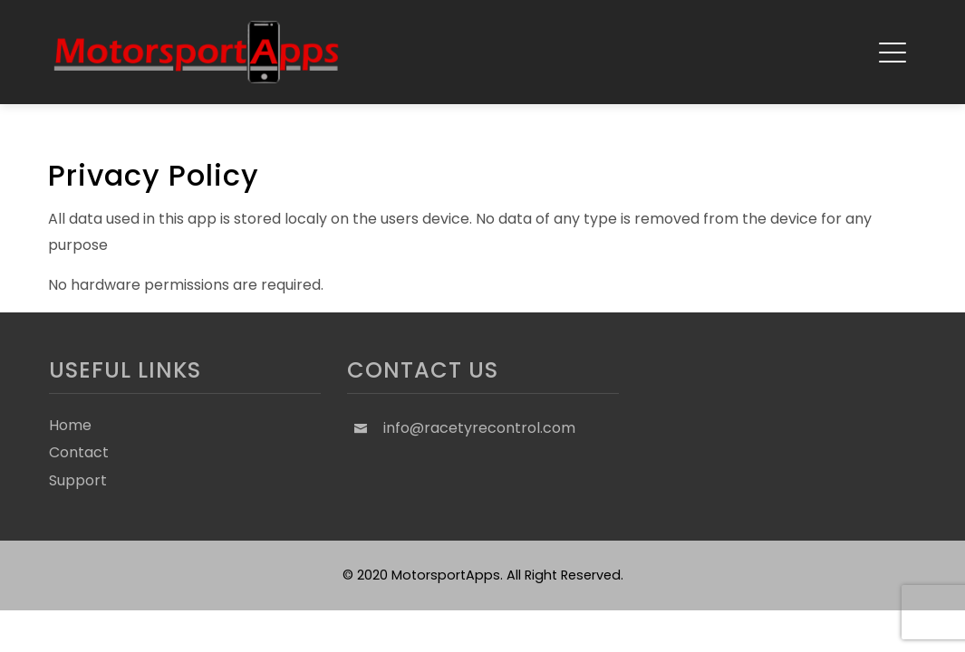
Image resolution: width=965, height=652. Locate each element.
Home (70, 425)
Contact (79, 452)
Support (78, 480)
